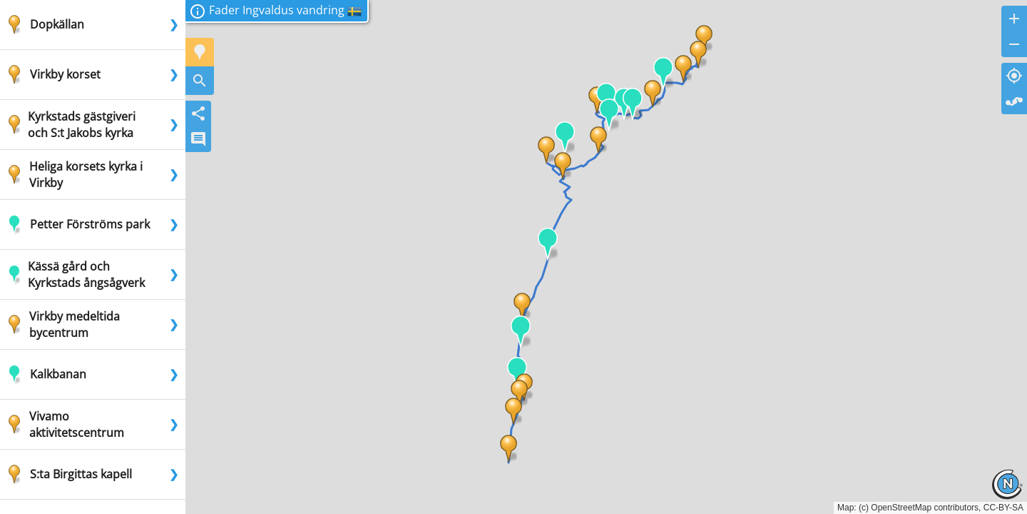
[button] (508, 449)
